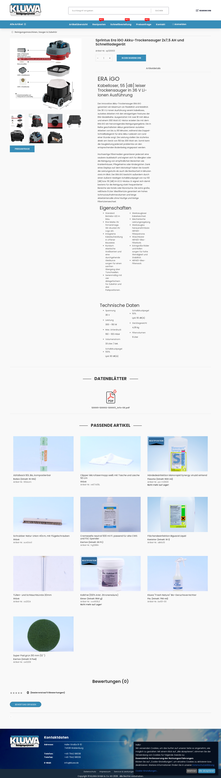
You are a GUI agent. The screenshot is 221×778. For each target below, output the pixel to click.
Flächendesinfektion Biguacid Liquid (166, 536)
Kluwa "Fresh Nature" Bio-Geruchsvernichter (171, 595)
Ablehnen (191, 770)
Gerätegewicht (139, 323)
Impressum (105, 772)
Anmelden (179, 24)
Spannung (110, 310)
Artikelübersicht (78, 24)
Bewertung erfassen (25, 704)
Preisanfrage (143, 23)
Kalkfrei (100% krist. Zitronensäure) (99, 595)
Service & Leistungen (124, 772)
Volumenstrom (112, 339)
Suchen (159, 10)
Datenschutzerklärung (203, 765)
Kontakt (160, 24)
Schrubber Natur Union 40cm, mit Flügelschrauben (41, 536)
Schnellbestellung (120, 23)
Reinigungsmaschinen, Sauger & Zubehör (36, 32)
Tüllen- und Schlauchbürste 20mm (32, 595)
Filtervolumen (139, 332)
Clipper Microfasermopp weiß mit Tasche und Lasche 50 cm (110, 477)
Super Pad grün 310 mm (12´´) (29, 655)
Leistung (109, 320)
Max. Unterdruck (113, 329)
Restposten (99, 23)
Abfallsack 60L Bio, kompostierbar (32, 475)
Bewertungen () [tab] (110, 681)
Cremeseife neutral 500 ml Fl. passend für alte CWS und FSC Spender (108, 537)
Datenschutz (90, 772)
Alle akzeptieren (206, 770)
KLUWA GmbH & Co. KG (101, 776)
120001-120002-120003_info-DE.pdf (110, 407)
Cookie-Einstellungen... (147, 770)
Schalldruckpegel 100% (113, 350)
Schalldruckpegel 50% (140, 312)
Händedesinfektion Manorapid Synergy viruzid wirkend (177, 475)
